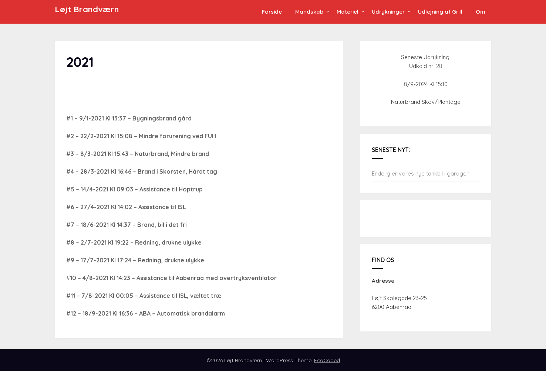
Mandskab (309, 11)
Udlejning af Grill (440, 11)
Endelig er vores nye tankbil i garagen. (421, 173)
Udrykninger (388, 11)
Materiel (347, 11)
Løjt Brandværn (87, 9)
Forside (272, 11)
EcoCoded (327, 360)
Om (480, 11)
